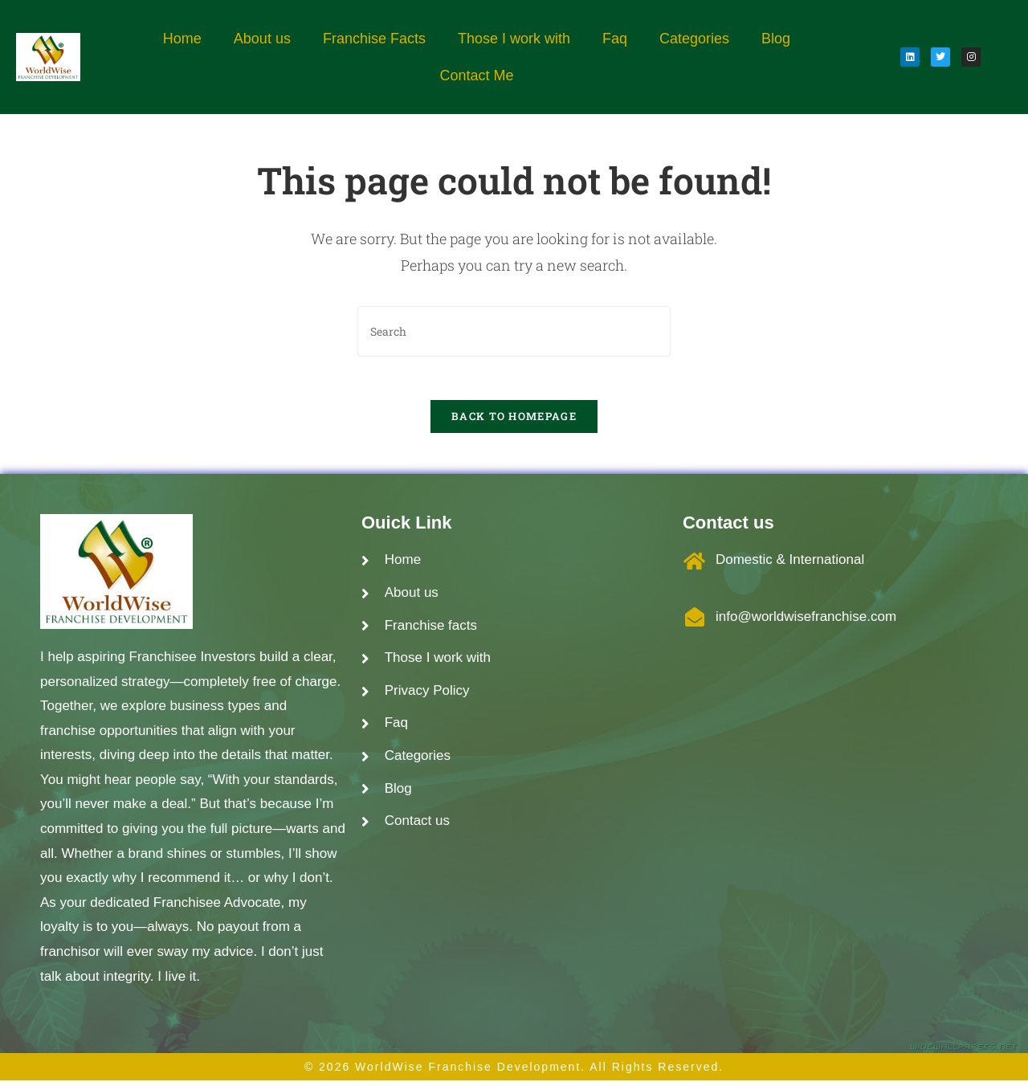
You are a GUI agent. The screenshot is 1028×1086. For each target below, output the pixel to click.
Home (182, 39)
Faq (614, 39)
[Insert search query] (514, 331)
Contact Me (476, 75)
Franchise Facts (374, 39)
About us (262, 39)
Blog (775, 39)
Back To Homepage (514, 421)
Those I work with (514, 39)
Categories (694, 39)
